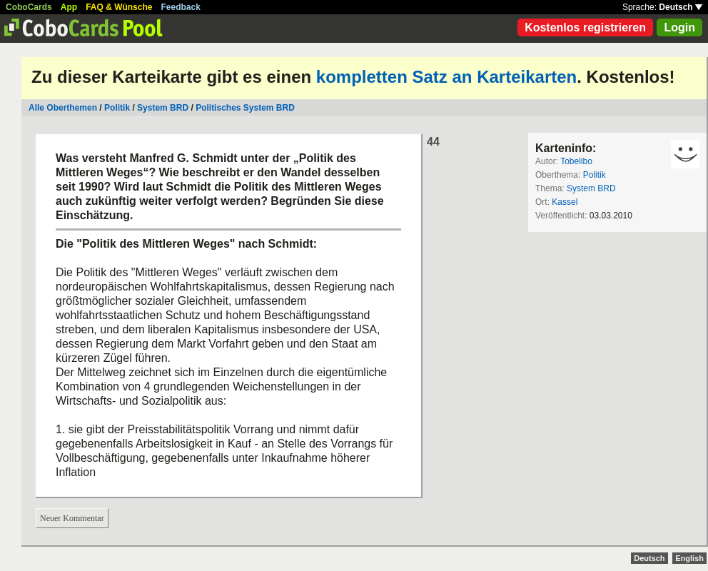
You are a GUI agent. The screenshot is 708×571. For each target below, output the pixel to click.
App (69, 7)
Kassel (564, 202)
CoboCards (29, 7)
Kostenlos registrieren (585, 27)
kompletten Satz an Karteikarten (446, 76)
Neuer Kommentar (72, 518)
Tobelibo (576, 161)
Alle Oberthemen (63, 108)
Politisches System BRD (245, 108)
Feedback (181, 7)
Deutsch (680, 7)
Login (679, 27)
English (689, 558)
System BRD (162, 108)
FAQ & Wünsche (119, 7)
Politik (117, 108)
